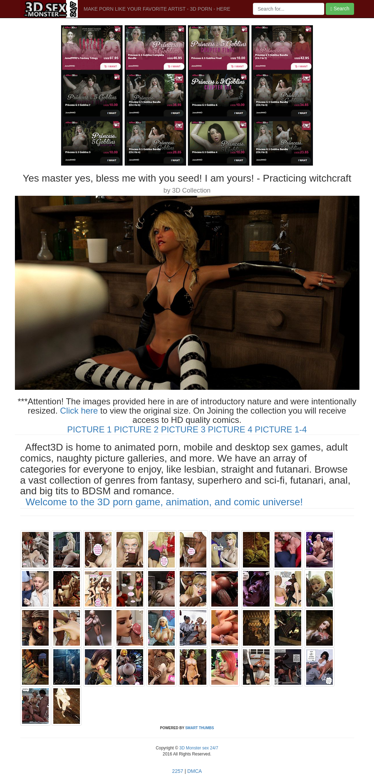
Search (339, 9)
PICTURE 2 (136, 429)
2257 (177, 771)
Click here (79, 410)
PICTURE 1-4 (281, 429)
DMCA (194, 771)
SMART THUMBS (199, 728)
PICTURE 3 (183, 429)
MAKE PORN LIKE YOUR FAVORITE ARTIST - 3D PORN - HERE (157, 9)
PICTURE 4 (230, 429)
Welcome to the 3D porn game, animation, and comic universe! (164, 501)
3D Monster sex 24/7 (198, 748)
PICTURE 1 (89, 429)
